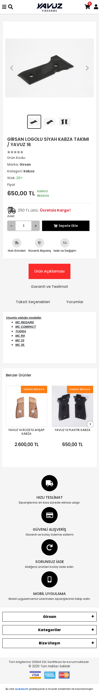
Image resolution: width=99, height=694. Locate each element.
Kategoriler (49, 630)
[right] (90, 424)
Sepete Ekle (66, 225)
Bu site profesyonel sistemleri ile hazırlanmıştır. (49, 689)
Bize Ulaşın (49, 643)
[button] (11, 67)
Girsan (49, 616)
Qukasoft (22, 689)
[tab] (49, 271)
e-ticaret (51, 689)
